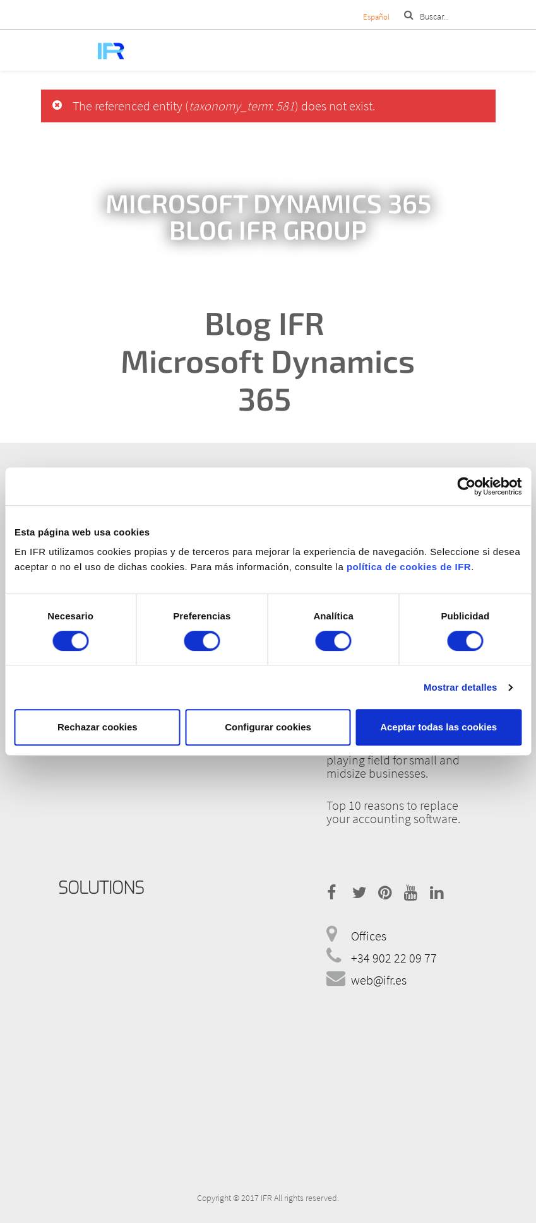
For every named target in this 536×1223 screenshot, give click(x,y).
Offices (368, 936)
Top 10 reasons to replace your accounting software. (393, 812)
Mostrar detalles (460, 687)
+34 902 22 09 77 (394, 958)
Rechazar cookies (97, 727)
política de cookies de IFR (409, 566)
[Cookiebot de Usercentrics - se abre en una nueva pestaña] (466, 486)
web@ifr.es (379, 980)
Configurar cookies (268, 727)
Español (376, 16)
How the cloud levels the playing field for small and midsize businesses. (393, 760)
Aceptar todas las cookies (438, 727)
